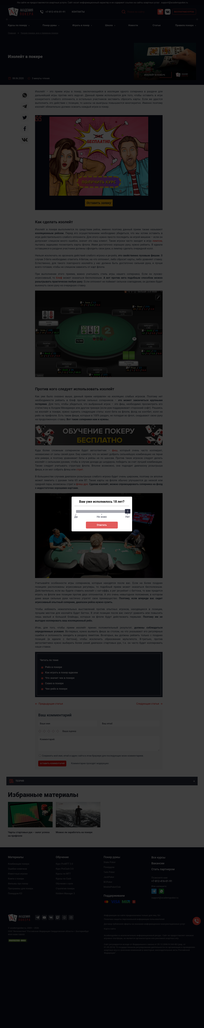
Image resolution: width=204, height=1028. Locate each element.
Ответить (102, 525)
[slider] (127, 511)
